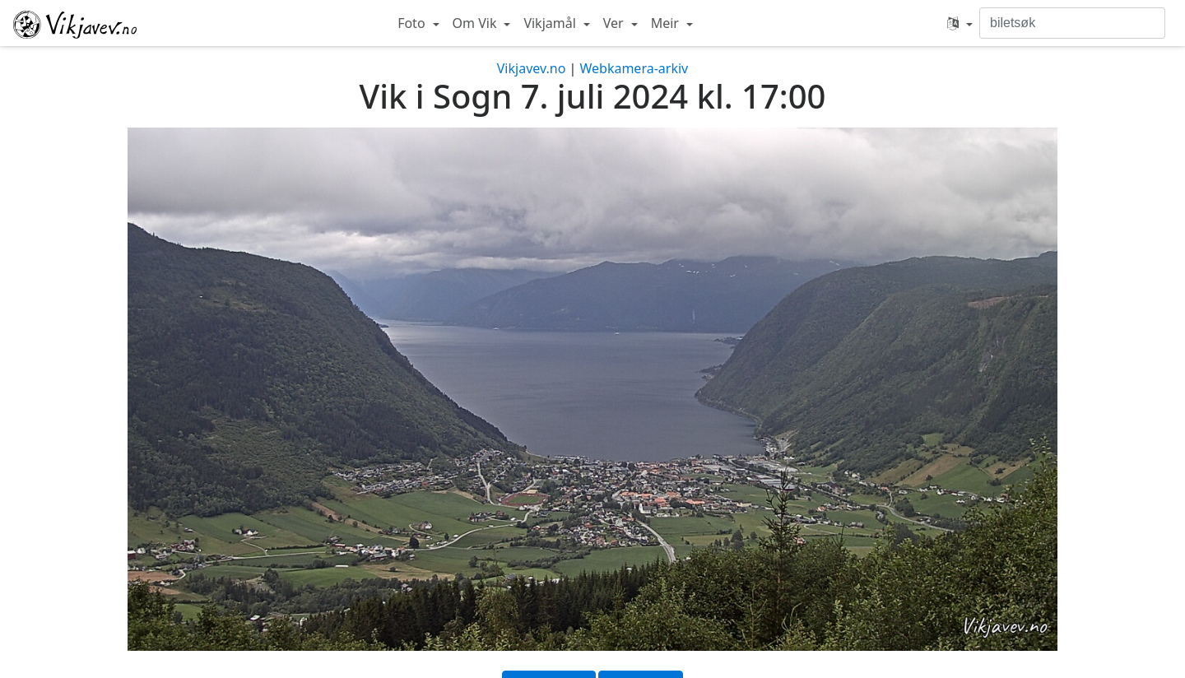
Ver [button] (615, 23)
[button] (960, 23)
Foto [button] (413, 23)
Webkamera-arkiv (633, 68)
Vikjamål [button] (551, 23)
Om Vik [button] (476, 23)
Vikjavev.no (531, 68)
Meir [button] (666, 23)
